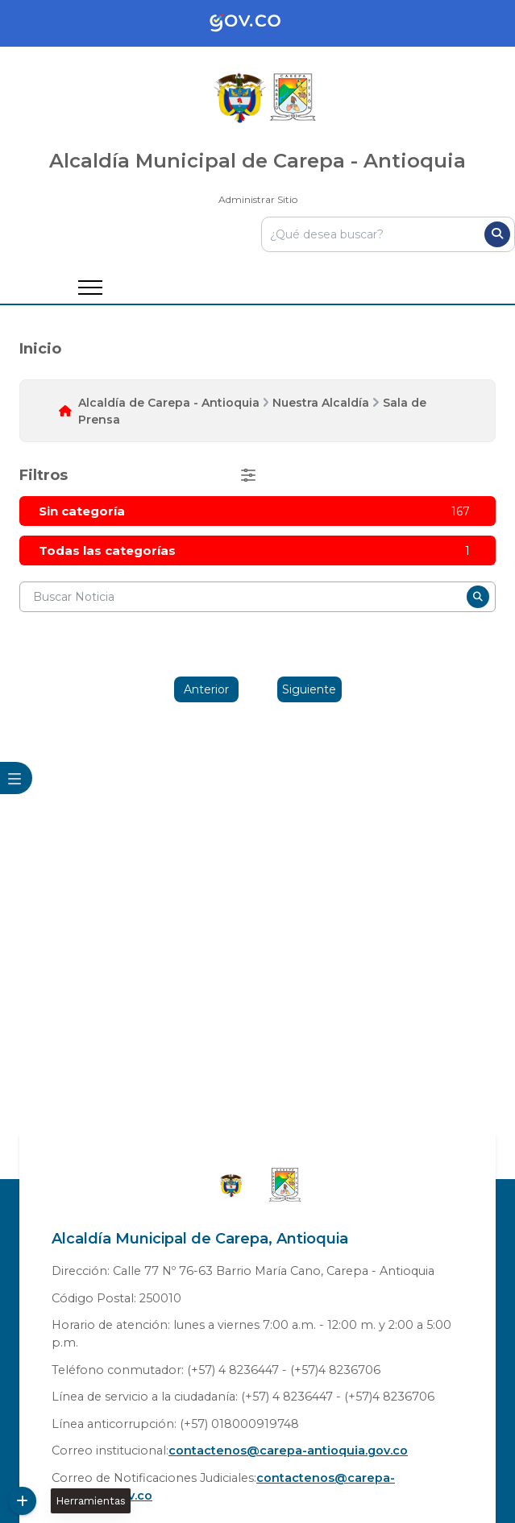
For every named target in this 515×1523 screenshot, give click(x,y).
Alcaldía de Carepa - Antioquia (169, 402)
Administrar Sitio (257, 199)
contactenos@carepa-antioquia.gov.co (288, 1450)
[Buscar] (497, 234)
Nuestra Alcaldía (320, 402)
